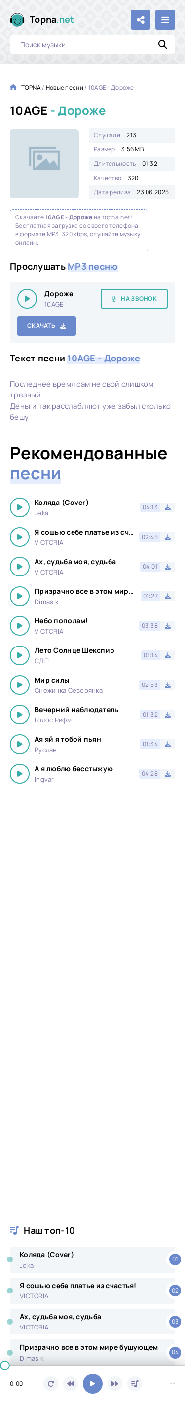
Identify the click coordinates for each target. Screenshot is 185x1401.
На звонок (139, 298)
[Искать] (162, 44)
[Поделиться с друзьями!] (140, 20)
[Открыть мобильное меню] (165, 20)
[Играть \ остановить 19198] (27, 299)
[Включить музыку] (93, 1384)
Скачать (41, 326)
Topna (52, 19)
